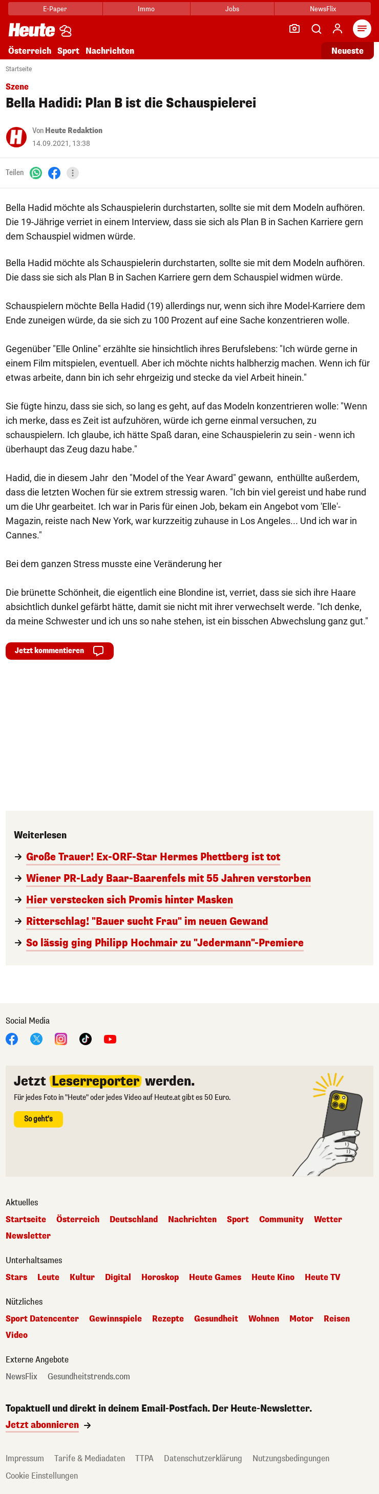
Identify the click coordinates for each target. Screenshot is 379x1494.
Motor (301, 1319)
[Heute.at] (31, 29)
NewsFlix (323, 9)
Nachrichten (110, 51)
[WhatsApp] (36, 173)
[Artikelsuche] (316, 29)
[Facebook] (54, 173)
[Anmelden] (337, 29)
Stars (16, 1277)
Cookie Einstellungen (42, 1475)
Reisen (337, 1319)
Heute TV (323, 1277)
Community (281, 1220)
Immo (146, 9)
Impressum (25, 1458)
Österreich (29, 51)
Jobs (232, 9)
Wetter (328, 1220)
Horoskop (160, 1277)
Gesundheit (216, 1319)
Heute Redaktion (73, 131)
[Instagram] (61, 1038)
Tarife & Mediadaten (89, 1458)
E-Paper (55, 9)
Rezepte (168, 1319)
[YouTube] (110, 1038)
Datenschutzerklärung (203, 1458)
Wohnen (263, 1319)
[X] (36, 1038)
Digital (118, 1277)
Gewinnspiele (115, 1319)
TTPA (144, 1458)
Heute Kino (272, 1277)
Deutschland (134, 1220)
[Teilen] (73, 173)
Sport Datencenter (42, 1319)
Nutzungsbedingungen (290, 1458)
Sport (68, 51)
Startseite (19, 69)
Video (17, 1335)
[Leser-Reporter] (294, 29)
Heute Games (215, 1277)
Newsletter (28, 1236)
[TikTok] (85, 1038)
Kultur (82, 1277)
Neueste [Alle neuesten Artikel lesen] (347, 51)
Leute (48, 1277)
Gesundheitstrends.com (89, 1377)
